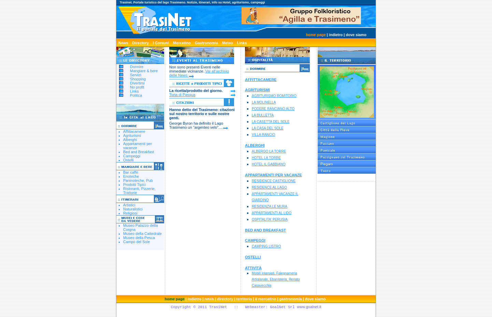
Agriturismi (132, 135)
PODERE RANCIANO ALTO (273, 109)
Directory (140, 43)
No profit (137, 87)
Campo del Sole (136, 242)
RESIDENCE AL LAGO (269, 187)
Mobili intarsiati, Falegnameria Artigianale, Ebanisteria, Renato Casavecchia (276, 279)
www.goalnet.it (309, 307)
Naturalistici (133, 209)
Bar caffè (130, 172)
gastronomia (290, 299)
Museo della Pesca (139, 238)
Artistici (129, 205)
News (123, 43)
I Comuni (161, 43)
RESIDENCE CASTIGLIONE (273, 181)
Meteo (227, 43)
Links (242, 43)
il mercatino (265, 299)
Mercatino (182, 43)
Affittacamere (134, 131)
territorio (244, 299)
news (209, 299)
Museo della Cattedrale (142, 234)
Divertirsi (137, 83)
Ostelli (128, 160)
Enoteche (131, 176)
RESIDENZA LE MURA (269, 206)
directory (225, 299)
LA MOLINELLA (264, 102)
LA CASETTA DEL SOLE (271, 122)
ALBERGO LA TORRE (269, 151)
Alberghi (130, 140)
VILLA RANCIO (263, 135)
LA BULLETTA (263, 115)
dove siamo (356, 35)
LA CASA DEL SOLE (267, 128)
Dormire (136, 67)
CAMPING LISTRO (266, 246)
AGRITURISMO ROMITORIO (274, 96)
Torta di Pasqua (182, 95)
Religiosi (130, 213)
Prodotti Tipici (134, 185)
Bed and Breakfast (138, 152)
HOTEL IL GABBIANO (269, 164)
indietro (336, 35)
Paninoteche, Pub (138, 180)
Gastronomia (206, 43)
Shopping (138, 79)
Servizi (135, 75)
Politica (136, 95)
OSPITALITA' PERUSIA (270, 219)
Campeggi (131, 156)
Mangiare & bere (144, 71)
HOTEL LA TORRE (266, 158)
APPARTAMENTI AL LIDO (271, 213)
